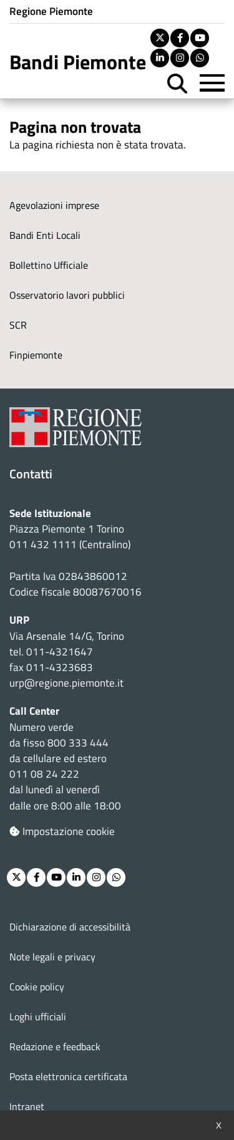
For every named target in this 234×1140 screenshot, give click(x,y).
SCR (18, 324)
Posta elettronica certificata (68, 1076)
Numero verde (41, 727)
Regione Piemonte (51, 11)
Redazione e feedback (54, 1046)
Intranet (26, 1106)
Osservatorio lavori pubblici (67, 294)
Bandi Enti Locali (44, 235)
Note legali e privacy (52, 956)
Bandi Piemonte (77, 62)
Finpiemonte (35, 354)
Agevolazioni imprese (54, 205)
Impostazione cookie (62, 831)
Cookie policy (36, 986)
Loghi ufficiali (37, 1016)
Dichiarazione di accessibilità (69, 926)
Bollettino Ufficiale (48, 265)
